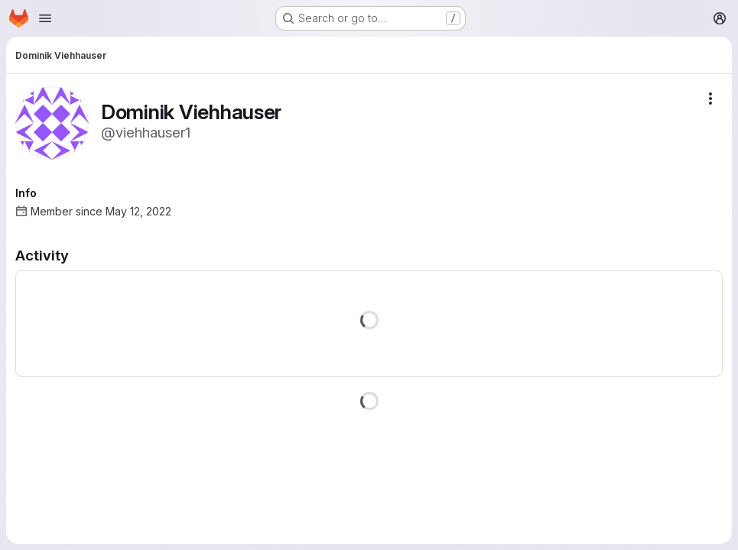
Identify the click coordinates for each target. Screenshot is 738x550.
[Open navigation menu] (45, 18)
